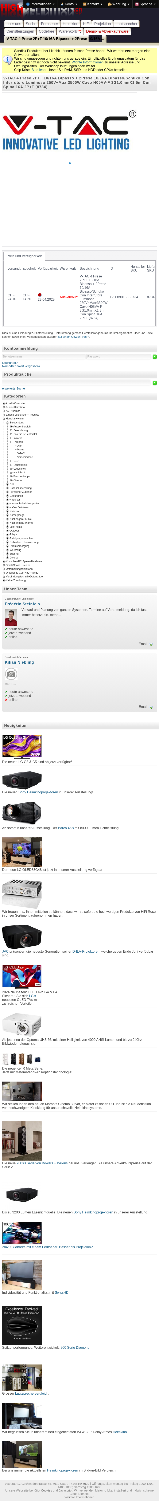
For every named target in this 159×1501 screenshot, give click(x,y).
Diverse (17, 480)
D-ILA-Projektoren (86, 951)
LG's (32, 996)
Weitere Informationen (79, 1497)
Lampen (18, 442)
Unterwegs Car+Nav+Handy (22, 572)
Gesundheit (16, 495)
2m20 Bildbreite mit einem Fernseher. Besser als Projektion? (47, 1247)
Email (143, 644)
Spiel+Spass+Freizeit (18, 565)
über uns (14, 24)
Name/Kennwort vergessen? (21, 366)
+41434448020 (79, 1483)
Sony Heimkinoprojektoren (38, 792)
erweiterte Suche (13, 388)
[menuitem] (40, 4)
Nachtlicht (19, 472)
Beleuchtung (17, 422)
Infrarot (17, 438)
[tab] (24, 256)
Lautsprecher (126, 24)
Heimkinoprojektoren (62, 1470)
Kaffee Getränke (19, 507)
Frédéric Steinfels (22, 604)
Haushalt (15, 499)
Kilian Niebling (19, 662)
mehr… (55, 615)
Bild (12, 484)
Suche (31, 24)
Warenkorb (70, 31)
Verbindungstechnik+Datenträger (25, 576)
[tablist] (79, 288)
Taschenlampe (21, 476)
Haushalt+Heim (15, 418)
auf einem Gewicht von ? (73, 336)
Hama (20, 449)
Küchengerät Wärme (21, 522)
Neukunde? (10, 362)
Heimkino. (120, 1432)
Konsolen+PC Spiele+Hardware (24, 561)
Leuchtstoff (19, 468)
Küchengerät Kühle (21, 518)
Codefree (46, 31)
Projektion (102, 24)
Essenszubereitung (21, 488)
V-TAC (21, 453)
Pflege (13, 534)
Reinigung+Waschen (22, 538)
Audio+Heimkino (15, 407)
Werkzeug (15, 549)
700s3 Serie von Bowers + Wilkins (42, 1163)
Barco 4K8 (66, 828)
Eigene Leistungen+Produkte (22, 414)
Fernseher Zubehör (21, 491)
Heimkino (70, 24)
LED (16, 460)
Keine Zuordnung (16, 580)
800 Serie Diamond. (75, 1347)
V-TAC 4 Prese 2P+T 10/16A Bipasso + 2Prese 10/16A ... (55, 39)
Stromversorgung (20, 546)
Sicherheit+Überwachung (24, 542)
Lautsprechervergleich (31, 1393)
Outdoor (14, 530)
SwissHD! (61, 1292)
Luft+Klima (16, 526)
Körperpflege (17, 515)
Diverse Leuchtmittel (25, 434)
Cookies (46, 1490)
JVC (5, 951)
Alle (19, 445)
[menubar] (91, 4)
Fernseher (49, 24)
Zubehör (14, 553)
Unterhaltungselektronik (19, 569)
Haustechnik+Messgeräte (24, 503)
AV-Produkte (13, 411)
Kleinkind (15, 511)
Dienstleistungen (20, 31)
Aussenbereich (22, 426)
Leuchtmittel (20, 464)
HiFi (86, 24)
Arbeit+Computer (16, 403)
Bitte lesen (39, 70)
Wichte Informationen (88, 62)
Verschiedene (25, 457)
